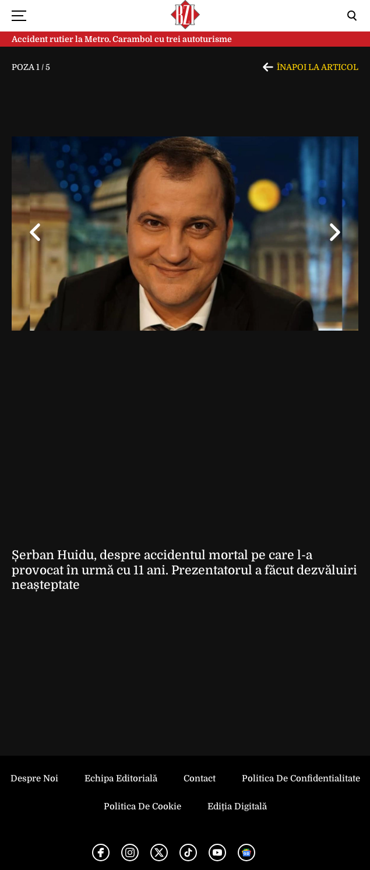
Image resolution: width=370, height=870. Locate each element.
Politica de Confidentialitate (301, 778)
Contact (200, 778)
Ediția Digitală (237, 806)
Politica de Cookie (142, 806)
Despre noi (34, 778)
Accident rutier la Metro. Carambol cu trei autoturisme (122, 39)
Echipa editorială (120, 778)
